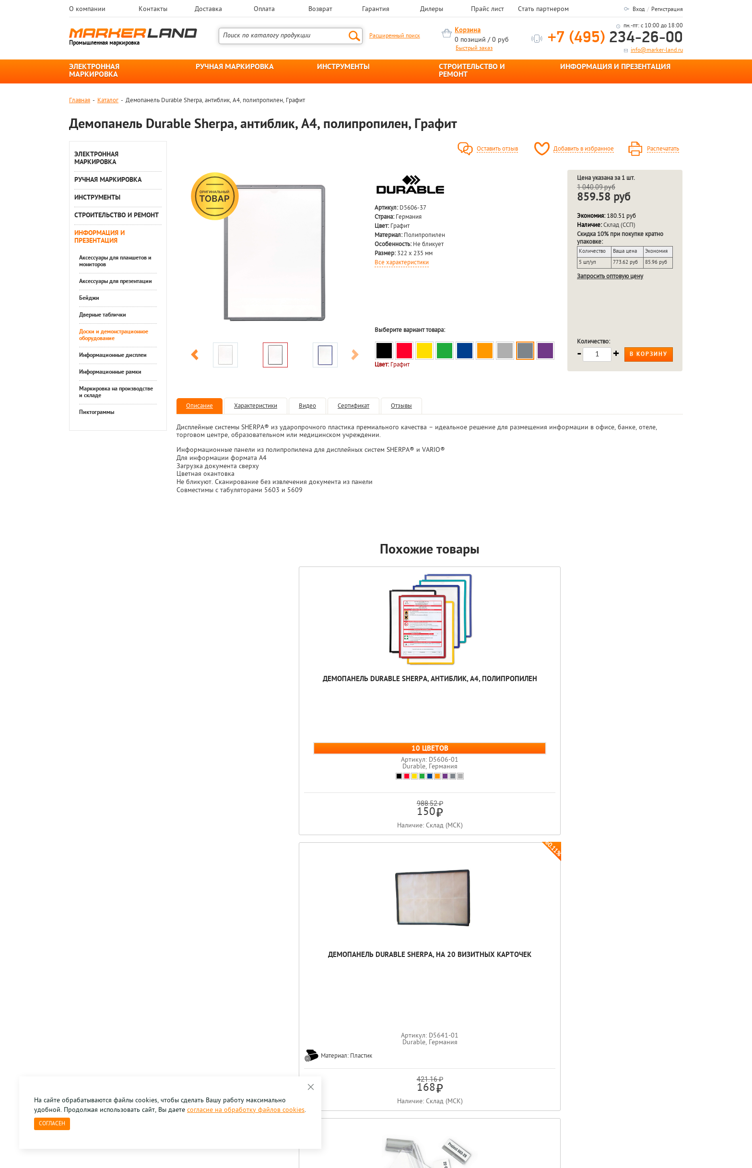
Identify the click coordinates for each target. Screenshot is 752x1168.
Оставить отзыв (497, 149)
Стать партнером (543, 9)
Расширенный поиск (394, 36)
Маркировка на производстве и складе (116, 392)
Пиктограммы (96, 412)
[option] (275, 254)
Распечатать (663, 149)
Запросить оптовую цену (610, 276)
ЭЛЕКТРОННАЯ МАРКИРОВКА (94, 71)
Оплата (264, 9)
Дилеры (431, 9)
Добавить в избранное (583, 149)
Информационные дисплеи (113, 355)
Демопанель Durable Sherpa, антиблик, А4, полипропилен (227, 688)
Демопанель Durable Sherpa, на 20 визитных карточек (328, 688)
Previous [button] (195, 356)
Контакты (153, 9)
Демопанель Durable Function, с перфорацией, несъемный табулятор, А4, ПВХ (632, 697)
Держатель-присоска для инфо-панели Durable (531, 688)
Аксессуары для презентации (115, 281)
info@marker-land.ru (657, 50)
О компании (87, 9)
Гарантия (375, 9)
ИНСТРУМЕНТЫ (343, 67)
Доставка (208, 9)
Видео (307, 406)
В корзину (649, 354)
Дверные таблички (102, 315)
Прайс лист (487, 9)
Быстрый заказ (474, 48)
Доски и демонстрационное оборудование (113, 335)
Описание (199, 406)
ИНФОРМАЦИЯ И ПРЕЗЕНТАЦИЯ (615, 67)
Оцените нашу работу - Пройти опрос (158, 1027)
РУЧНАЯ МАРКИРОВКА (235, 67)
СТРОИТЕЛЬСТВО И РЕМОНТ (472, 71)
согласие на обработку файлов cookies (246, 1110)
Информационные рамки (110, 372)
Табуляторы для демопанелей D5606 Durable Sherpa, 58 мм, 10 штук (430, 693)
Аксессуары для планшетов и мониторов (115, 261)
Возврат (320, 9)
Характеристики (255, 406)
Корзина (468, 30)
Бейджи (89, 298)
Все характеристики (402, 263)
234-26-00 (615, 38)
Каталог (107, 100)
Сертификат (353, 406)
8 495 (119, 1004)
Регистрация (667, 9)
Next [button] (355, 356)
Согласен (52, 1124)
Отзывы (401, 406)
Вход (639, 9)
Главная (79, 100)
